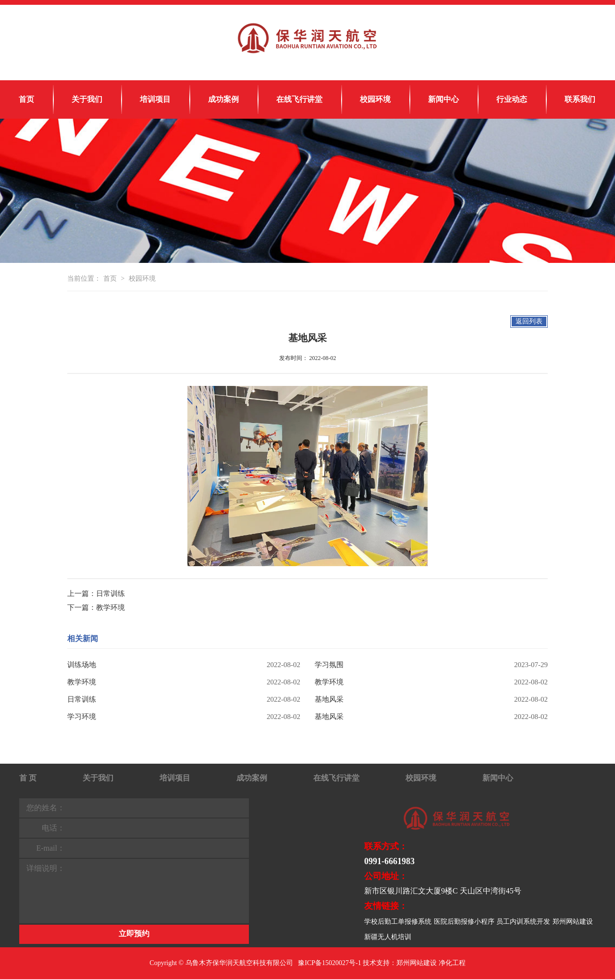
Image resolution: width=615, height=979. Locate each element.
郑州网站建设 (573, 921)
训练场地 (81, 665)
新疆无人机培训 (387, 937)
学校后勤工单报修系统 (397, 921)
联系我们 (580, 99)
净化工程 (452, 963)
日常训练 (110, 593)
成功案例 (223, 99)
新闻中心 (443, 99)
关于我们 (87, 99)
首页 (26, 99)
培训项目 (155, 99)
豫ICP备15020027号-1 (329, 963)
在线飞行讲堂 (299, 99)
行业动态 (511, 99)
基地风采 (329, 699)
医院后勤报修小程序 (464, 921)
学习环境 (81, 716)
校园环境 (375, 99)
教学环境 (110, 607)
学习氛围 (329, 665)
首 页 (28, 778)
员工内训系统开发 (523, 921)
